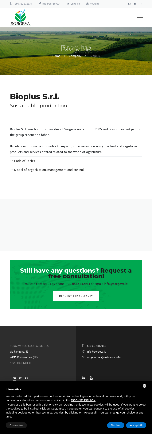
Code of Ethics (22, 161)
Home (56, 56)
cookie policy (83, 400)
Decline (115, 425)
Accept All (136, 425)
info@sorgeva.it (51, 3)
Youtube (94, 3)
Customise (16, 425)
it (135, 3)
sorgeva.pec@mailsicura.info (104, 357)
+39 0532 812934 (23, 3)
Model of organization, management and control (47, 169)
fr (140, 3)
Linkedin (75, 3)
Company (75, 56)
